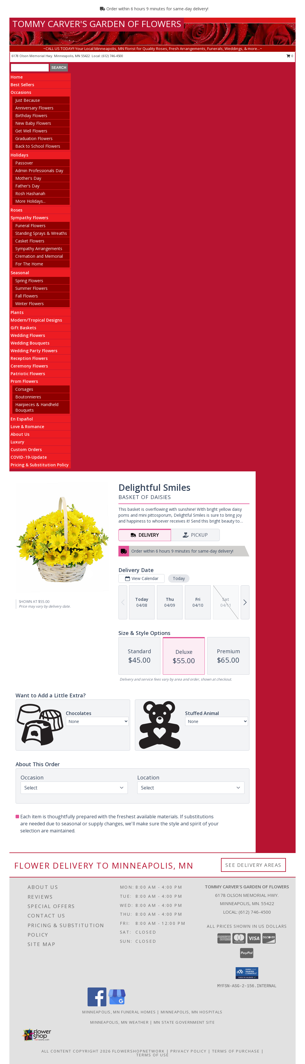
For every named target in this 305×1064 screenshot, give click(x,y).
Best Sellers (22, 84)
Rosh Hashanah (30, 193)
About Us (20, 434)
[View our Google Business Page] (117, 1005)
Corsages (24, 389)
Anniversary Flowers (34, 108)
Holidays (19, 155)
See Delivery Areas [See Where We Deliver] (253, 865)
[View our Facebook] (97, 1005)
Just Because (27, 100)
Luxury (17, 442)
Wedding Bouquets (30, 343)
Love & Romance (27, 426)
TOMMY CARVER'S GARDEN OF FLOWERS (96, 23)
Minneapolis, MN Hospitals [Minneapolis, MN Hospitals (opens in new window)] (192, 1012)
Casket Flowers (29, 241)
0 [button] (290, 56)
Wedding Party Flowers (34, 350)
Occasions (21, 92)
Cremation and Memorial (39, 256)
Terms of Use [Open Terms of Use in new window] (152, 1055)
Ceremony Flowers (29, 366)
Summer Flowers (31, 288)
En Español (22, 419)
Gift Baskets (23, 327)
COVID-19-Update (29, 457)
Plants (17, 312)
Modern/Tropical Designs (36, 320)
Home (17, 77)
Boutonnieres (28, 397)
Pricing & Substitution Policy (40, 465)
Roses (16, 210)
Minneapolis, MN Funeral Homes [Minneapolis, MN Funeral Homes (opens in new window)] (119, 1012)
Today (179, 578)
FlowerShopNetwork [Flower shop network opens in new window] (138, 1051)
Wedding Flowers (28, 335)
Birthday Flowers (31, 115)
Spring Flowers (29, 280)
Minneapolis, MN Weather (119, 1022)
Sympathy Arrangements (38, 248)
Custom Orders (26, 449)
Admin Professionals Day (39, 170)
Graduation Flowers (34, 138)
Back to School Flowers (37, 146)
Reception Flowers (29, 358)
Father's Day (27, 186)
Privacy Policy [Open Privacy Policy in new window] (188, 1051)
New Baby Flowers (33, 123)
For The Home (29, 264)
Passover (24, 163)
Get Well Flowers (31, 131)
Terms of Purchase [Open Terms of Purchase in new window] (236, 1051)
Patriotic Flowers (28, 373)
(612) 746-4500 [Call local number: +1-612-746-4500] (112, 56)
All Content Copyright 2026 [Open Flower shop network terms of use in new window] (76, 1051)
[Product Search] (30, 68)
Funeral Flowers (30, 225)
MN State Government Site (184, 1022)
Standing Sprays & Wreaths (41, 233)
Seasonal (20, 272)
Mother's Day (28, 178)
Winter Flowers (29, 303)
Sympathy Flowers (29, 217)
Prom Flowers (24, 381)
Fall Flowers (26, 296)
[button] (247, 973)
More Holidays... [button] (30, 201)
